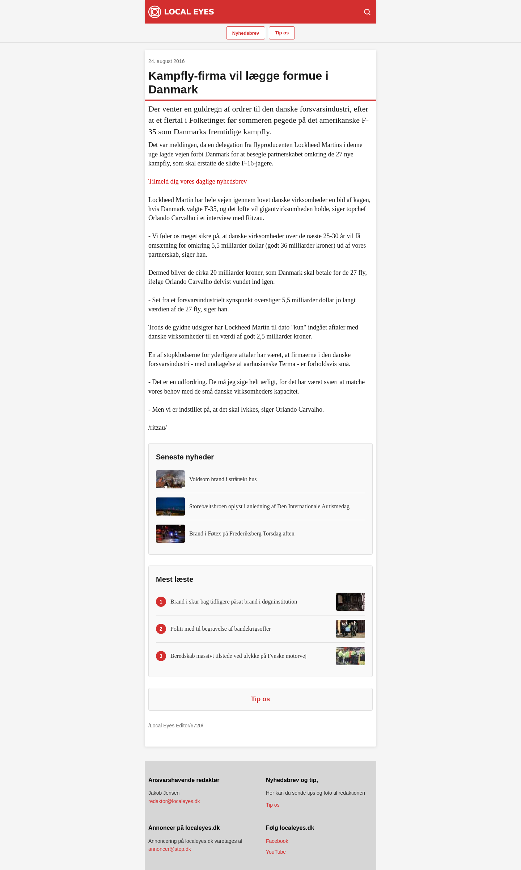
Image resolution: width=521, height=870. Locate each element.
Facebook (277, 841)
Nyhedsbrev (245, 33)
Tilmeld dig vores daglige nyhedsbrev (197, 181)
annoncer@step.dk (169, 849)
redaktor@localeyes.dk (174, 801)
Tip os (282, 32)
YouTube (276, 852)
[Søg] (367, 12)
